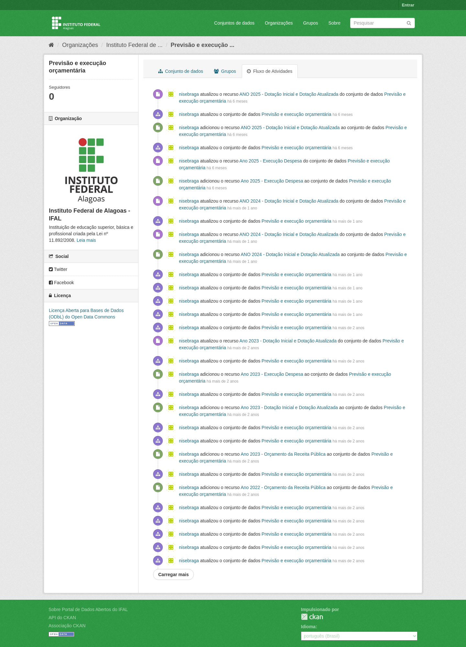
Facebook (61, 282)
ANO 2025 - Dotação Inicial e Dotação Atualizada (288, 94)
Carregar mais (173, 574)
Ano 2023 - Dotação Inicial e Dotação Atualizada (288, 340)
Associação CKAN (67, 625)
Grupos (310, 23)
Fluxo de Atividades (269, 71)
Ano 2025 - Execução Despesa (270, 160)
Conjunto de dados (180, 71)
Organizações (279, 23)
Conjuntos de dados (234, 23)
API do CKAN (62, 617)
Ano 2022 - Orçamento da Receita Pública (283, 487)
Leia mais (86, 240)
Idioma (308, 626)
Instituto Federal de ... (134, 45)
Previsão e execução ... (202, 45)
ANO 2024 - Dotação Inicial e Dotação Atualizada (288, 201)
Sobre (334, 23)
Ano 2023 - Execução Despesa (272, 374)
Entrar (408, 5)
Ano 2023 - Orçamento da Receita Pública (283, 454)
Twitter (58, 269)
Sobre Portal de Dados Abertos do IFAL (88, 609)
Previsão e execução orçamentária (296, 114)
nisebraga (189, 94)
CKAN (312, 616)
